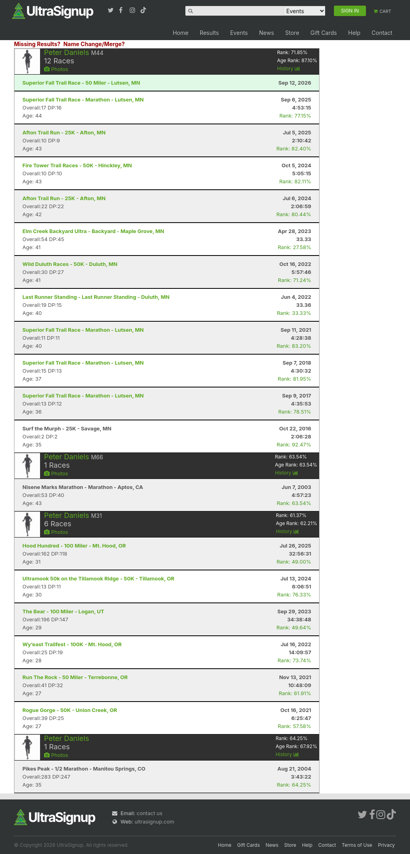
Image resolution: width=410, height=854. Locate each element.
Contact (382, 32)
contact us (149, 813)
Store (292, 32)
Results (209, 32)
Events (239, 32)
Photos (56, 69)
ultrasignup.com (154, 821)
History (288, 68)
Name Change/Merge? (94, 44)
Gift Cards (323, 32)
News (266, 32)
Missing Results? (37, 44)
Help (354, 32)
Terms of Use (357, 845)
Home (180, 32)
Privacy (386, 845)
